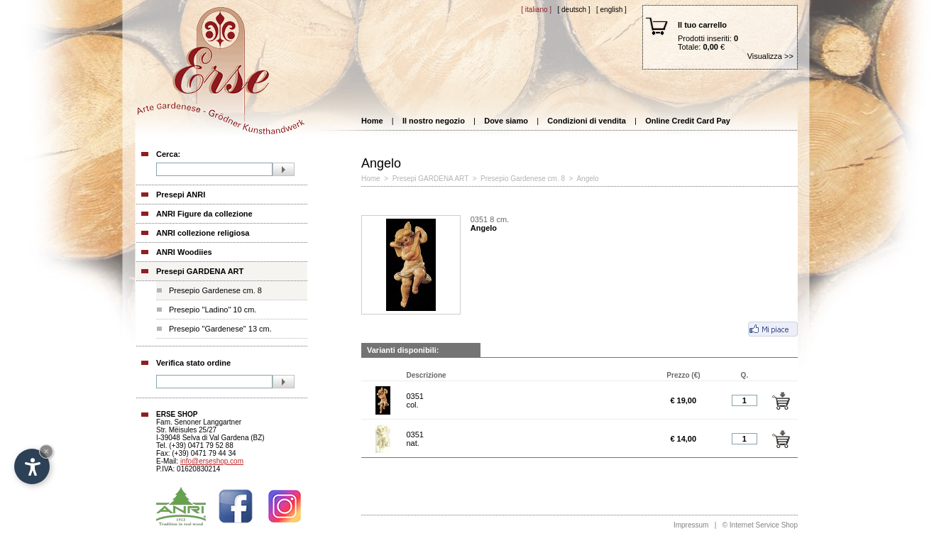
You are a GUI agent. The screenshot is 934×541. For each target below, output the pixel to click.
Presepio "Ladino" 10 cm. (212, 309)
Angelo (587, 178)
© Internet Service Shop (760, 525)
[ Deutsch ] (573, 9)
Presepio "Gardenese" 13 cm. (220, 328)
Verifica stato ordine (193, 363)
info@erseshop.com (211, 461)
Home (372, 120)
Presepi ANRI (180, 194)
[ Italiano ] (536, 9)
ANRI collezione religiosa (202, 233)
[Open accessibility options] (32, 466)
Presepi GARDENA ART (199, 271)
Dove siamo (506, 120)
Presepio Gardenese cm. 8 (215, 290)
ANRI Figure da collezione (204, 213)
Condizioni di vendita (586, 120)
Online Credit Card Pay (687, 120)
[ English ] (611, 9)
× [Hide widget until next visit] (46, 451)
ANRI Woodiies (184, 252)
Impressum (691, 525)
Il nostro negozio (433, 120)
